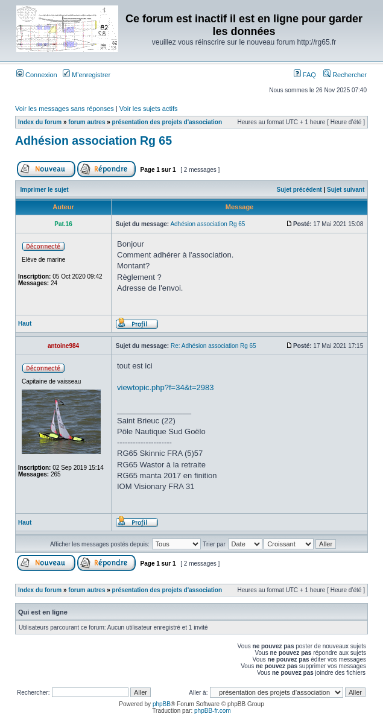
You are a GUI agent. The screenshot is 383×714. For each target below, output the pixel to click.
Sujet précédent (299, 189)
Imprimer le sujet (45, 189)
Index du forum (40, 122)
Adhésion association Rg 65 (93, 140)
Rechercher (345, 74)
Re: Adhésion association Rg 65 (213, 346)
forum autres (86, 122)
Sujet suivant (345, 189)
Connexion (36, 74)
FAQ (305, 74)
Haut (24, 323)
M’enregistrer (86, 74)
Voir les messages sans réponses (64, 108)
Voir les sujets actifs (148, 108)
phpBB (162, 704)
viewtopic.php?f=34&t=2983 (165, 387)
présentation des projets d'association (167, 122)
